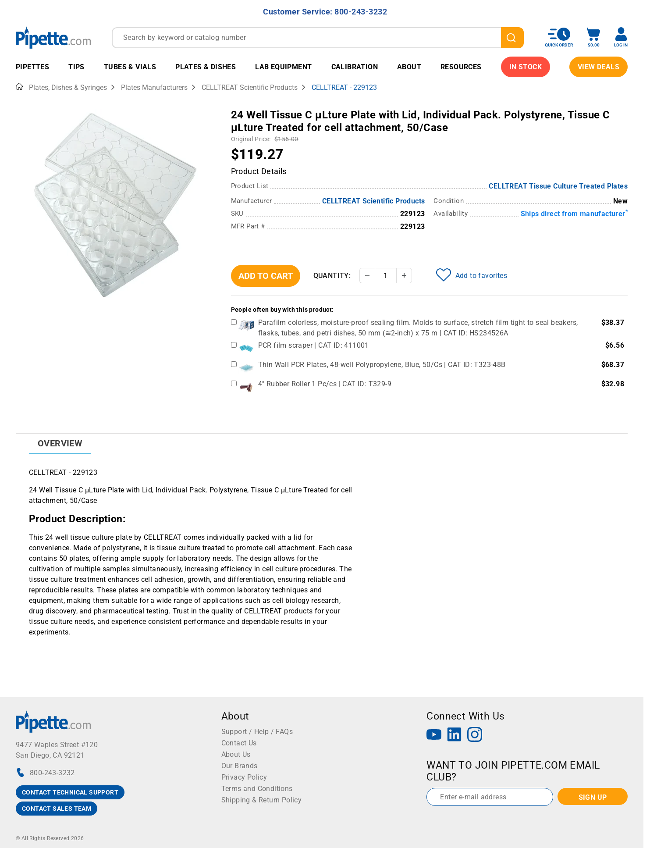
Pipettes (32, 67)
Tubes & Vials (130, 67)
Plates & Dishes (205, 67)
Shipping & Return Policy (261, 800)
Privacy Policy (244, 777)
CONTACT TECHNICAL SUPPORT (70, 792)
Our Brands (239, 766)
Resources (461, 67)
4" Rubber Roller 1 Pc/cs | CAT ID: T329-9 (324, 384)
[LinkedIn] (454, 735)
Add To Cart (265, 276)
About (409, 67)
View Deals (598, 67)
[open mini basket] (593, 37)
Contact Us (239, 743)
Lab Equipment (283, 67)
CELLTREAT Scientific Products (373, 201)
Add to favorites (471, 274)
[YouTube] (433, 735)
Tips (76, 67)
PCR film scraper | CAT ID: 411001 (313, 345)
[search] (512, 37)
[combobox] (318, 37)
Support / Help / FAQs (257, 731)
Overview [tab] (60, 443)
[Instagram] (474, 735)
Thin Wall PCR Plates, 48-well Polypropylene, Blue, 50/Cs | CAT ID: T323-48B (382, 364)
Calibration (354, 67)
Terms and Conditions (257, 788)
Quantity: (332, 275)
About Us (236, 754)
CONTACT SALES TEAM (56, 808)
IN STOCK (525, 67)
